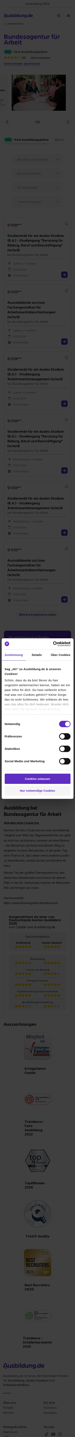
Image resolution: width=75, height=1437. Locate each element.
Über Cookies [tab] (60, 655)
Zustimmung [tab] (14, 655)
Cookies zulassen (37, 778)
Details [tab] (37, 655)
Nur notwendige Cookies (37, 790)
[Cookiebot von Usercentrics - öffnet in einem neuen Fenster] (53, 644)
